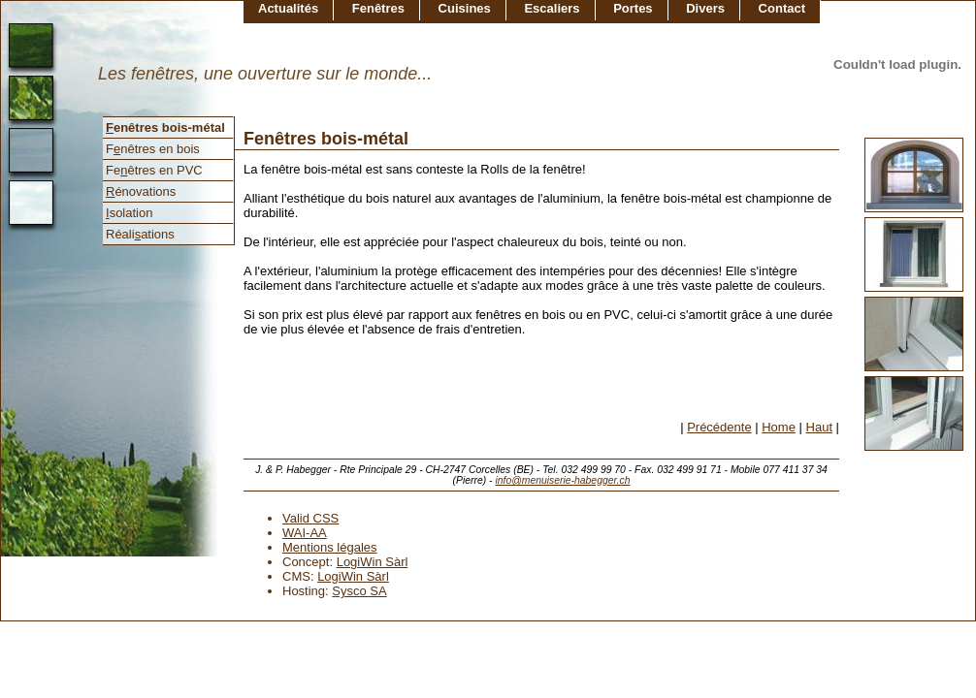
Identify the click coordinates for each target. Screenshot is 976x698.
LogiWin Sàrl (372, 562)
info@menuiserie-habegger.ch (562, 480)
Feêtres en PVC (154, 170)
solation (129, 213)
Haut (819, 427)
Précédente (719, 427)
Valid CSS (310, 518)
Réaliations (140, 234)
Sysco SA (359, 591)
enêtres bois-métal (165, 127)
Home (779, 427)
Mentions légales (329, 547)
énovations (141, 191)
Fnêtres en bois (153, 149)
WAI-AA (304, 532)
